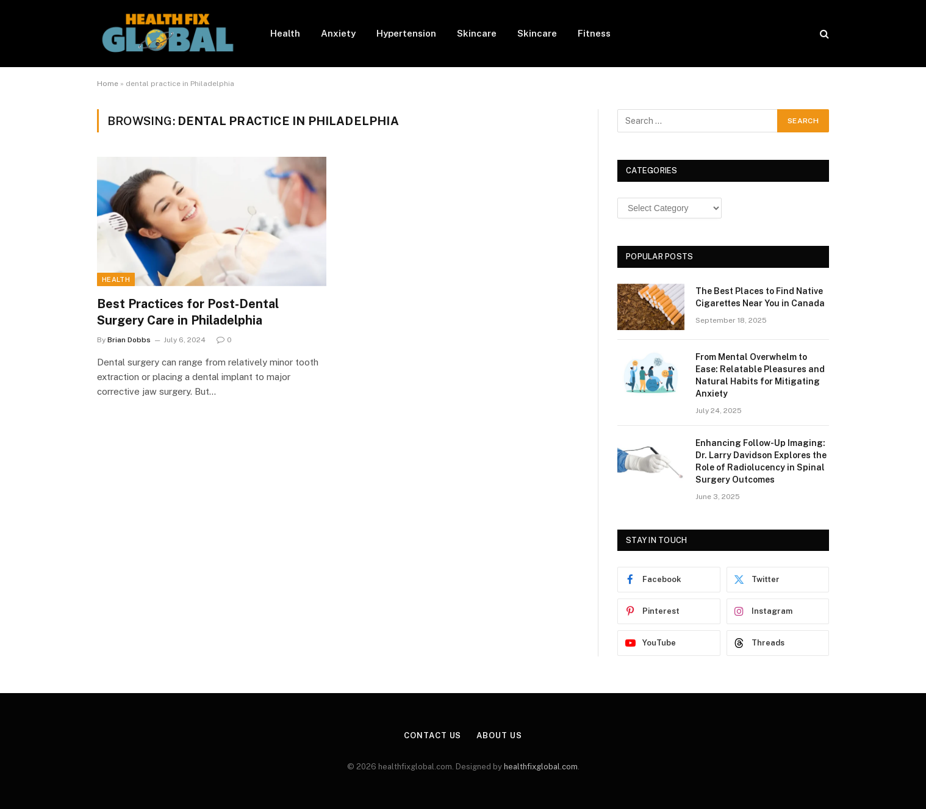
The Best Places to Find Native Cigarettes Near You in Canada (760, 297)
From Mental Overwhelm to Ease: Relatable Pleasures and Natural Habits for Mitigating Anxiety (760, 375)
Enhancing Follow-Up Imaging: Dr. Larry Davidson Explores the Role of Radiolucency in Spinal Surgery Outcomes (761, 461)
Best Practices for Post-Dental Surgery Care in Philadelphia (188, 312)
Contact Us (432, 735)
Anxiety (338, 33)
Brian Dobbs (129, 340)
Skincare (477, 33)
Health (285, 33)
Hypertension (406, 33)
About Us (499, 735)
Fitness (594, 33)
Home (107, 83)
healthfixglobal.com (541, 766)
